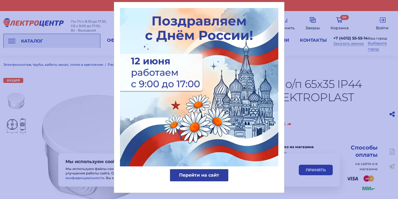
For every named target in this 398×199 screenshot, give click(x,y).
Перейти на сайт (199, 175)
